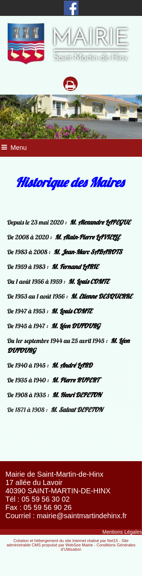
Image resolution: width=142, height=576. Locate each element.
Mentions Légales (122, 532)
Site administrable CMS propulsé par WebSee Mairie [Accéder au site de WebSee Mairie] (68, 542)
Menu (18, 147)
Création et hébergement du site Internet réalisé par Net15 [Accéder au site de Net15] (65, 540)
